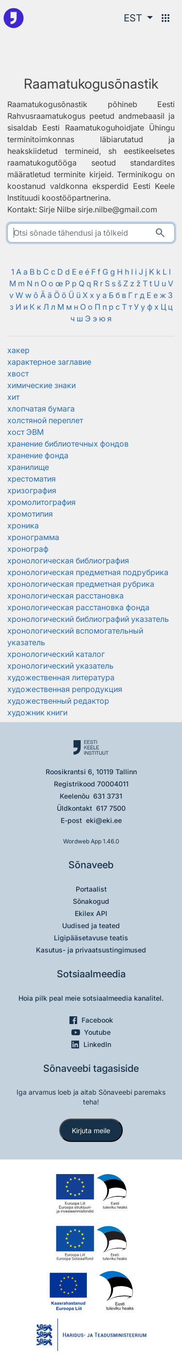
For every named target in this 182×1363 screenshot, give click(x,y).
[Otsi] (160, 233)
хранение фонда (37, 455)
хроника (23, 525)
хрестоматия (31, 479)
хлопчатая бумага (41, 408)
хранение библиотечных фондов (68, 443)
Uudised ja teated (91, 925)
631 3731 (107, 796)
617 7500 (111, 808)
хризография (31, 490)
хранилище (28, 467)
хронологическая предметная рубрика (80, 584)
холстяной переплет (45, 420)
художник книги (37, 712)
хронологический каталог (56, 654)
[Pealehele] (13, 18)
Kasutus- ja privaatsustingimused (91, 950)
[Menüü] (165, 18)
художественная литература (61, 677)
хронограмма (33, 537)
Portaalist (91, 889)
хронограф (28, 549)
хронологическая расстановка (65, 595)
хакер (18, 350)
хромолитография (41, 502)
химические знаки (41, 385)
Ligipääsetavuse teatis (91, 938)
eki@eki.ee (104, 820)
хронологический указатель (60, 666)
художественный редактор (58, 701)
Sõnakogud (91, 901)
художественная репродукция (64, 689)
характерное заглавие (49, 362)
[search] (91, 233)
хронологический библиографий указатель (88, 619)
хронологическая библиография (68, 560)
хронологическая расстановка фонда (78, 607)
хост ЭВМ (25, 432)
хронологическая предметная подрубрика (87, 572)
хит (13, 397)
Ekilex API (91, 913)
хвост (18, 373)
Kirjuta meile (91, 1130)
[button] (138, 18)
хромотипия (30, 514)
